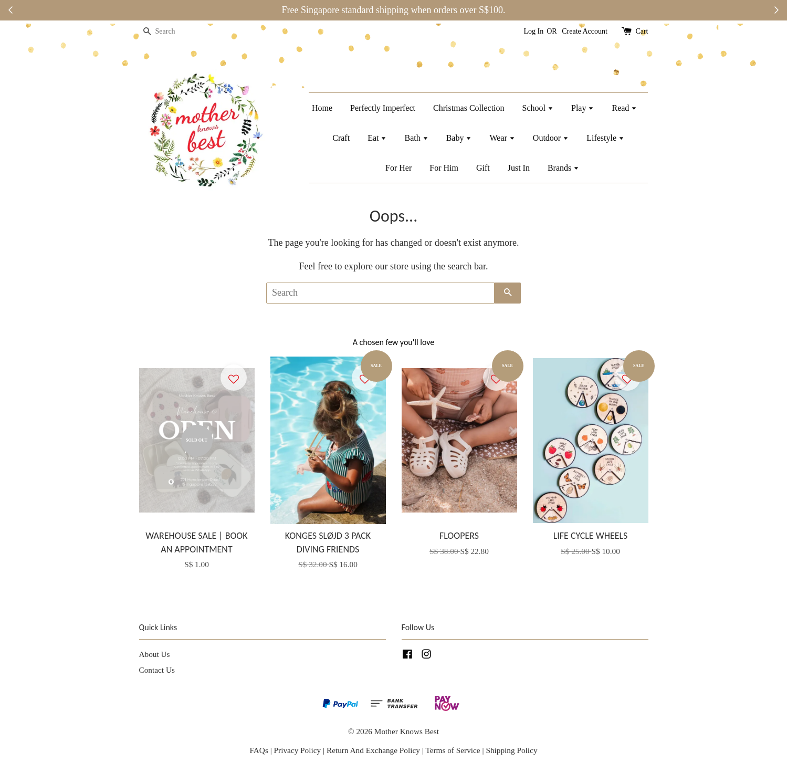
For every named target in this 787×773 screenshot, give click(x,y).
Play (582, 107)
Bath (416, 137)
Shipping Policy (511, 750)
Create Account (584, 31)
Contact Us (157, 669)
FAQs (258, 750)
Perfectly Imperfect (382, 107)
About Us (154, 654)
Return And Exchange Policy (373, 750)
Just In (519, 167)
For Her (398, 167)
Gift (483, 167)
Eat (377, 137)
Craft (341, 137)
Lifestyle (605, 137)
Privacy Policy (297, 750)
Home (322, 107)
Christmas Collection (469, 107)
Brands (563, 167)
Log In (534, 31)
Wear (502, 137)
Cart (641, 31)
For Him (443, 167)
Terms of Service (453, 750)
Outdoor (551, 137)
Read (624, 107)
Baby (459, 137)
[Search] (170, 31)
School (537, 107)
